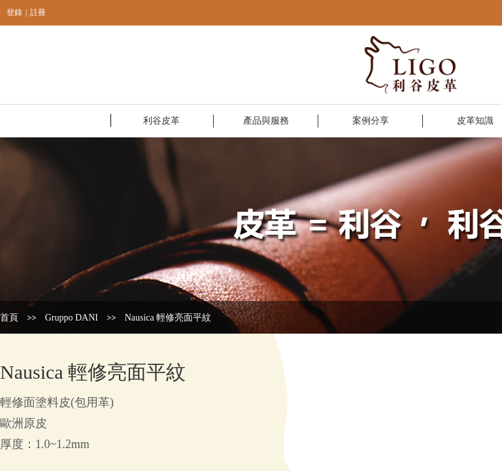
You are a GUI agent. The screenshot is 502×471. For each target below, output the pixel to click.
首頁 (9, 318)
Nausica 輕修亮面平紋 (168, 318)
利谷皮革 (161, 121)
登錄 (14, 12)
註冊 (38, 12)
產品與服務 (266, 121)
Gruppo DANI (71, 318)
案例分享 (370, 121)
